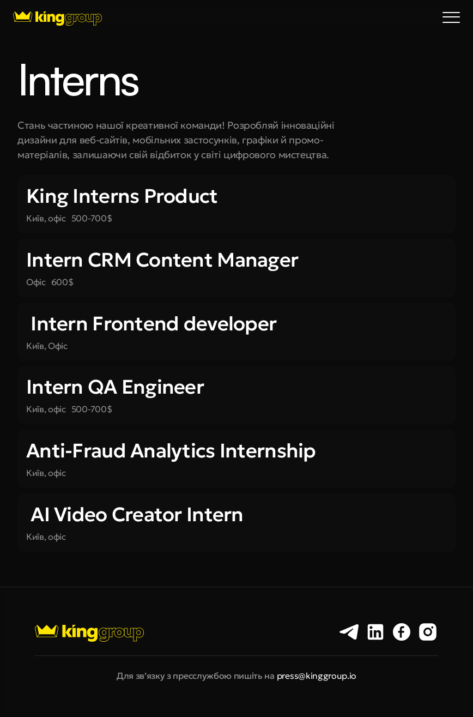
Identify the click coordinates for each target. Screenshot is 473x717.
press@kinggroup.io (316, 675)
